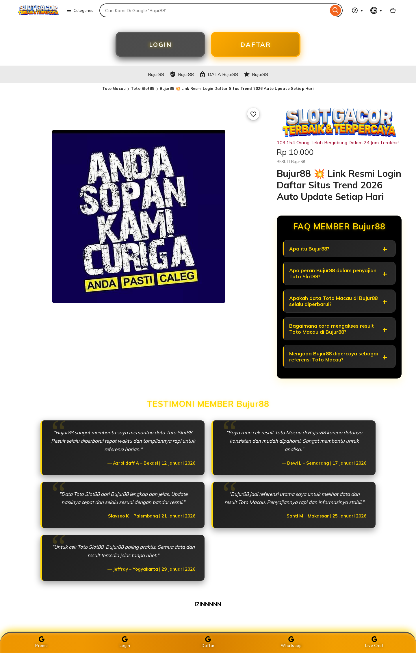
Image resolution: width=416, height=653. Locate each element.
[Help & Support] (357, 10)
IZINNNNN (208, 611)
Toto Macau (114, 90)
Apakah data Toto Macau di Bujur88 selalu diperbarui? (334, 305)
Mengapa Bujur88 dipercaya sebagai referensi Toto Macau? (334, 363)
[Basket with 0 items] (393, 10)
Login (125, 642)
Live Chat (374, 642)
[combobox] (213, 10)
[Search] (335, 10)
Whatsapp (291, 642)
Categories (80, 10)
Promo (41, 642)
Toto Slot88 (142, 90)
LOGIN (160, 45)
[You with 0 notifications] (376, 10)
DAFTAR (256, 45)
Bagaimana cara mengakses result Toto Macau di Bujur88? (332, 334)
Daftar (208, 642)
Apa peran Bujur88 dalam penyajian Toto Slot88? (333, 276)
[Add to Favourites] (253, 115)
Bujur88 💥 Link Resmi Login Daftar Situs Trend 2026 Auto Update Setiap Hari (237, 90)
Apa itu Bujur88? (310, 251)
